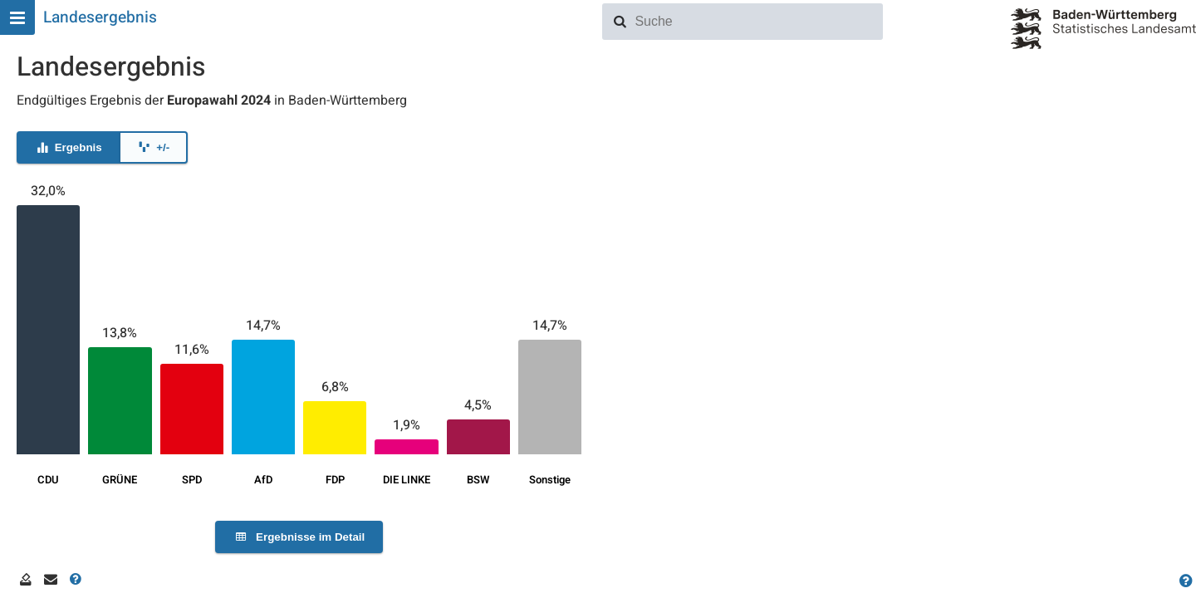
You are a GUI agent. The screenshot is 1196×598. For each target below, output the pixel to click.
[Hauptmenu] (17, 17)
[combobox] (756, 21)
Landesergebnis (100, 17)
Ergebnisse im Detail (299, 537)
